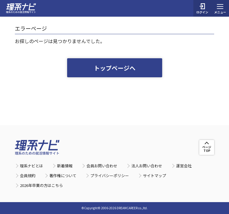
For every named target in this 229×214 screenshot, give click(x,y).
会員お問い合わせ (101, 166)
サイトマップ (154, 175)
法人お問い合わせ (146, 166)
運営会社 (184, 166)
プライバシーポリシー (109, 175)
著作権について (62, 175)
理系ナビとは (31, 166)
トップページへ (114, 68)
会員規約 (27, 175)
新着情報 (64, 166)
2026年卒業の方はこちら (41, 185)
